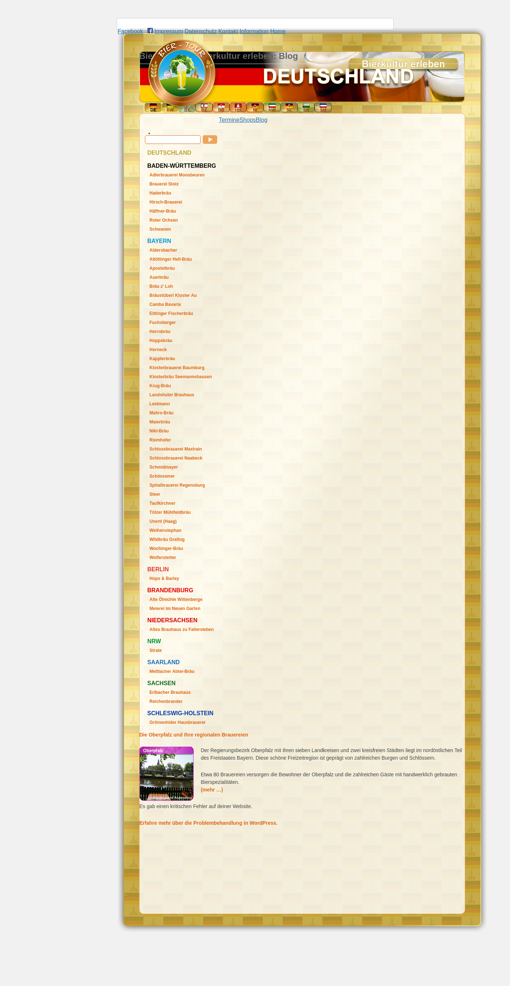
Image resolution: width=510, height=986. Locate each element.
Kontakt (228, 31)
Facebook (130, 31)
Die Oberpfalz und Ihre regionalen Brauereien (194, 735)
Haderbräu (160, 193)
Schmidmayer (164, 467)
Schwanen (160, 229)
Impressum (168, 31)
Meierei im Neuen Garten (175, 608)
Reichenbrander (166, 701)
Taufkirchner (163, 503)
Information (254, 31)
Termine (229, 120)
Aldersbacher (163, 250)
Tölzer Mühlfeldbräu (170, 512)
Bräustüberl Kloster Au (173, 295)
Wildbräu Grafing (167, 539)
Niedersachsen (172, 620)
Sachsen (161, 683)
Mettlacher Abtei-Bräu (172, 671)
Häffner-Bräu (163, 211)
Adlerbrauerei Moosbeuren (177, 175)
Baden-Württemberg (181, 166)
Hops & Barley (164, 578)
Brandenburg (170, 590)
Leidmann (160, 403)
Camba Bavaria (165, 304)
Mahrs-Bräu (162, 412)
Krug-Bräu (160, 385)
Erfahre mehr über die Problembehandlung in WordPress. (209, 823)
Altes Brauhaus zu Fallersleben (182, 629)
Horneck (158, 349)
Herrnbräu (160, 331)
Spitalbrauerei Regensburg (177, 485)
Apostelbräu (162, 268)
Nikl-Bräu (159, 431)
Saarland (163, 662)
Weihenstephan (165, 530)
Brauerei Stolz (164, 184)
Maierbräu (160, 421)
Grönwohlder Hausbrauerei (178, 722)
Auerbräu (159, 277)
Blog (261, 120)
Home (278, 31)
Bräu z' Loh (161, 286)
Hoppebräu (161, 340)
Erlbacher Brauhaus (170, 692)
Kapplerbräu (162, 358)
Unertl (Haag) (163, 521)
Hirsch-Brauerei (166, 202)
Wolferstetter (163, 557)
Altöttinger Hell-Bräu (171, 259)
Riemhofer (160, 440)
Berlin (158, 569)
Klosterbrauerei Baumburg (177, 367)
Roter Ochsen (164, 220)
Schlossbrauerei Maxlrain (176, 449)
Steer (155, 494)
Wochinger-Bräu (166, 548)
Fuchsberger (163, 322)
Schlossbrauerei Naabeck (176, 458)
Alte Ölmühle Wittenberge (176, 599)
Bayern (159, 241)
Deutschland (169, 153)
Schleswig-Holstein (180, 713)
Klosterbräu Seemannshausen (181, 376)
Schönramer (162, 476)
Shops (247, 120)
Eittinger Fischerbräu (171, 313)
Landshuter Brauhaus (172, 394)
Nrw (154, 641)
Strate (156, 650)
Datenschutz (201, 31)
